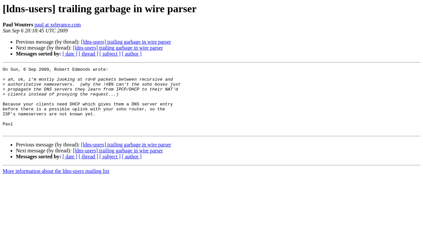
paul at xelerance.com (58, 24)
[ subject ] (110, 54)
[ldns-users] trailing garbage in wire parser (126, 42)
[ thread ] (88, 54)
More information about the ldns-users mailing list (56, 184)
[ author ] (132, 54)
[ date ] (69, 54)
